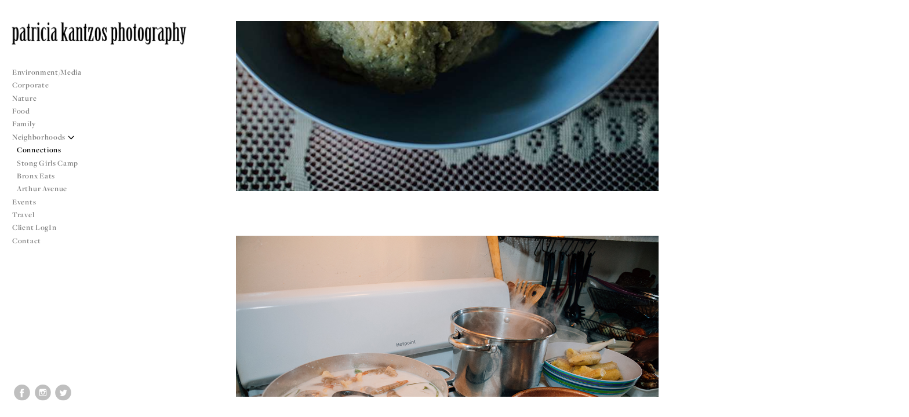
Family (23, 124)
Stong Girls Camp (47, 163)
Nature (24, 98)
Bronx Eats (36, 176)
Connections (39, 150)
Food (21, 111)
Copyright (885, 406)
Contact (26, 241)
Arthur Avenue (42, 188)
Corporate (30, 85)
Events (28, 202)
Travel (23, 215)
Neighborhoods (43, 137)
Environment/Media (47, 72)
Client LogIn (34, 227)
